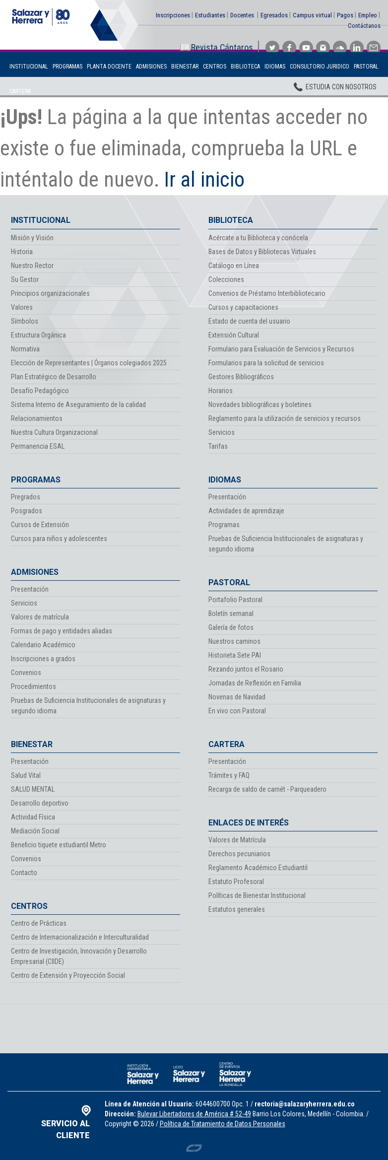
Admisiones (151, 66)
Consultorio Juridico (319, 66)
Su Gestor (25, 279)
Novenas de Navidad (236, 697)
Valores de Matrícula (237, 840)
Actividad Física (33, 817)
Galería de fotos (231, 627)
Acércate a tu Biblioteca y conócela (258, 238)
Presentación (30, 589)
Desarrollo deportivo (39, 803)
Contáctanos (364, 25)
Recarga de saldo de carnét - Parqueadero (267, 789)
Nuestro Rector (32, 266)
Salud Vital (26, 775)
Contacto (24, 873)
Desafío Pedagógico (40, 391)
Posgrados (26, 511)
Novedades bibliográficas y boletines (260, 405)
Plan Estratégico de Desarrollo (53, 377)
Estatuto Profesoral (236, 882)
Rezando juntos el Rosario (245, 669)
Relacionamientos (37, 418)
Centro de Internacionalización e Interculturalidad (80, 937)
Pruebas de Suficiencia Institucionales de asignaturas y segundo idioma (88, 705)
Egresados (274, 15)
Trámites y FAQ (229, 775)
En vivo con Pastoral (237, 711)
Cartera (20, 91)
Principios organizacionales (50, 293)
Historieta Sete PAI (234, 655)
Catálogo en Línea (233, 266)
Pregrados (25, 497)
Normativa (25, 349)
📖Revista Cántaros (216, 47)
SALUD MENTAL (33, 789)
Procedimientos (33, 686)
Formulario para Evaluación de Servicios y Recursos (281, 349)
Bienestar (184, 66)
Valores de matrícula (40, 617)
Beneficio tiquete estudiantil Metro (58, 845)
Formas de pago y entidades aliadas (61, 631)
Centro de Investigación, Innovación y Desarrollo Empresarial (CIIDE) (79, 956)
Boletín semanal (231, 613)
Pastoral (366, 66)
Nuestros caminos (234, 641)
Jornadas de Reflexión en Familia (254, 683)
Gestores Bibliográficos (241, 377)
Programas (67, 66)
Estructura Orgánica (38, 335)
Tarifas (218, 446)
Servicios (24, 603)
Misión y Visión (32, 238)
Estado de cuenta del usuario (249, 321)
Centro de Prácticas (38, 923)
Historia (22, 252)
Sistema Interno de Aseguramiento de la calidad (78, 405)
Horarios (220, 391)
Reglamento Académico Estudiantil (258, 868)
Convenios (26, 673)
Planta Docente (109, 66)
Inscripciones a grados (43, 659)
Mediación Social (35, 831)
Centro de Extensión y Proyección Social (68, 975)
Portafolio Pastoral (235, 600)
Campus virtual (312, 15)
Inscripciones (173, 15)
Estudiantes (210, 15)
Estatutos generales (236, 909)
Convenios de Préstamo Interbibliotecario (266, 293)
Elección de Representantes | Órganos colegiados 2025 (89, 363)
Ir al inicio (204, 179)
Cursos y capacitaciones (243, 307)
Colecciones (226, 279)
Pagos (345, 15)
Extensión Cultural (233, 335)
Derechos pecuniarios (239, 854)
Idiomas (274, 66)
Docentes (242, 15)
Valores (22, 307)
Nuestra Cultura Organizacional (54, 432)
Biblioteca (245, 66)
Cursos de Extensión (40, 525)
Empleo (367, 15)
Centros (214, 66)
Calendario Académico (43, 645)
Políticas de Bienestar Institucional (257, 895)
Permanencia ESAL (38, 446)
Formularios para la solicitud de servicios (266, 363)
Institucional (28, 66)
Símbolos (24, 321)
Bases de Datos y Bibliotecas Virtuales (262, 252)
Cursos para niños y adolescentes (59, 539)
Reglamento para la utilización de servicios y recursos (284, 418)
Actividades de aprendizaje (246, 511)
